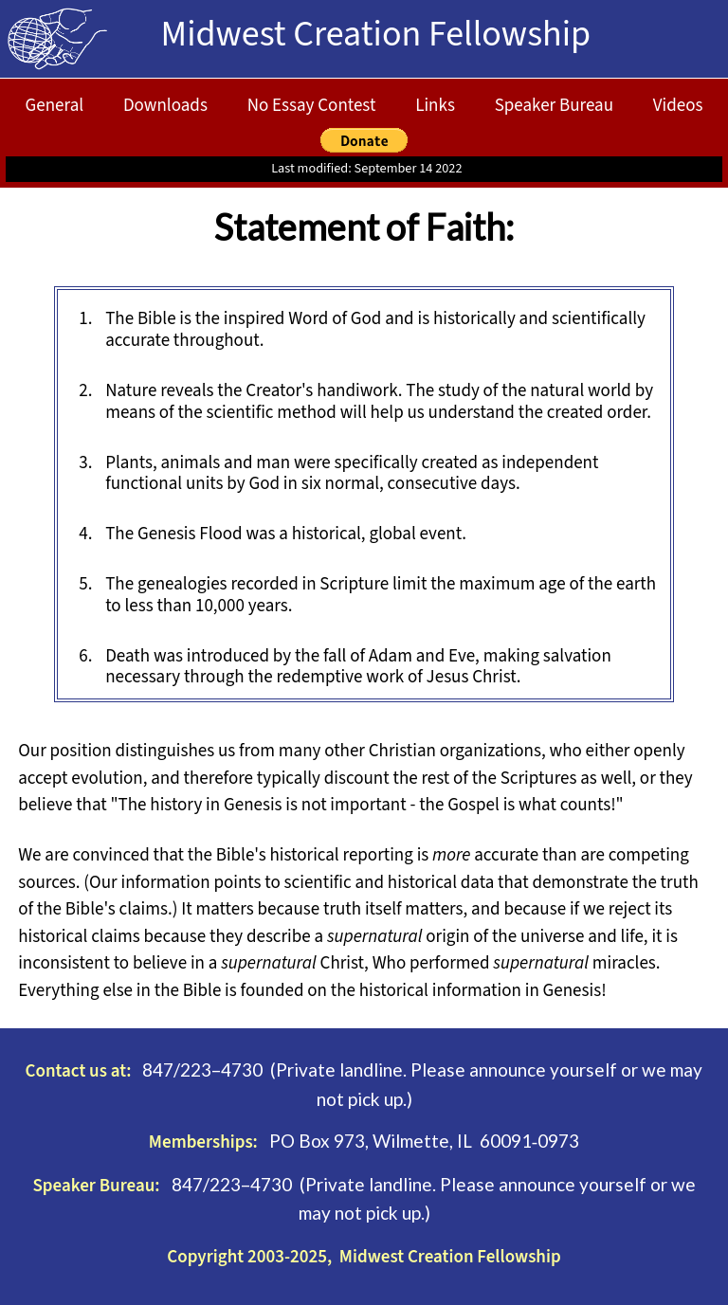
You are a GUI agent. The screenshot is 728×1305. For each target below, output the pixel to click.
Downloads (165, 105)
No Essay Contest (311, 105)
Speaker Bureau (554, 105)
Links (435, 105)
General (55, 105)
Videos (678, 105)
